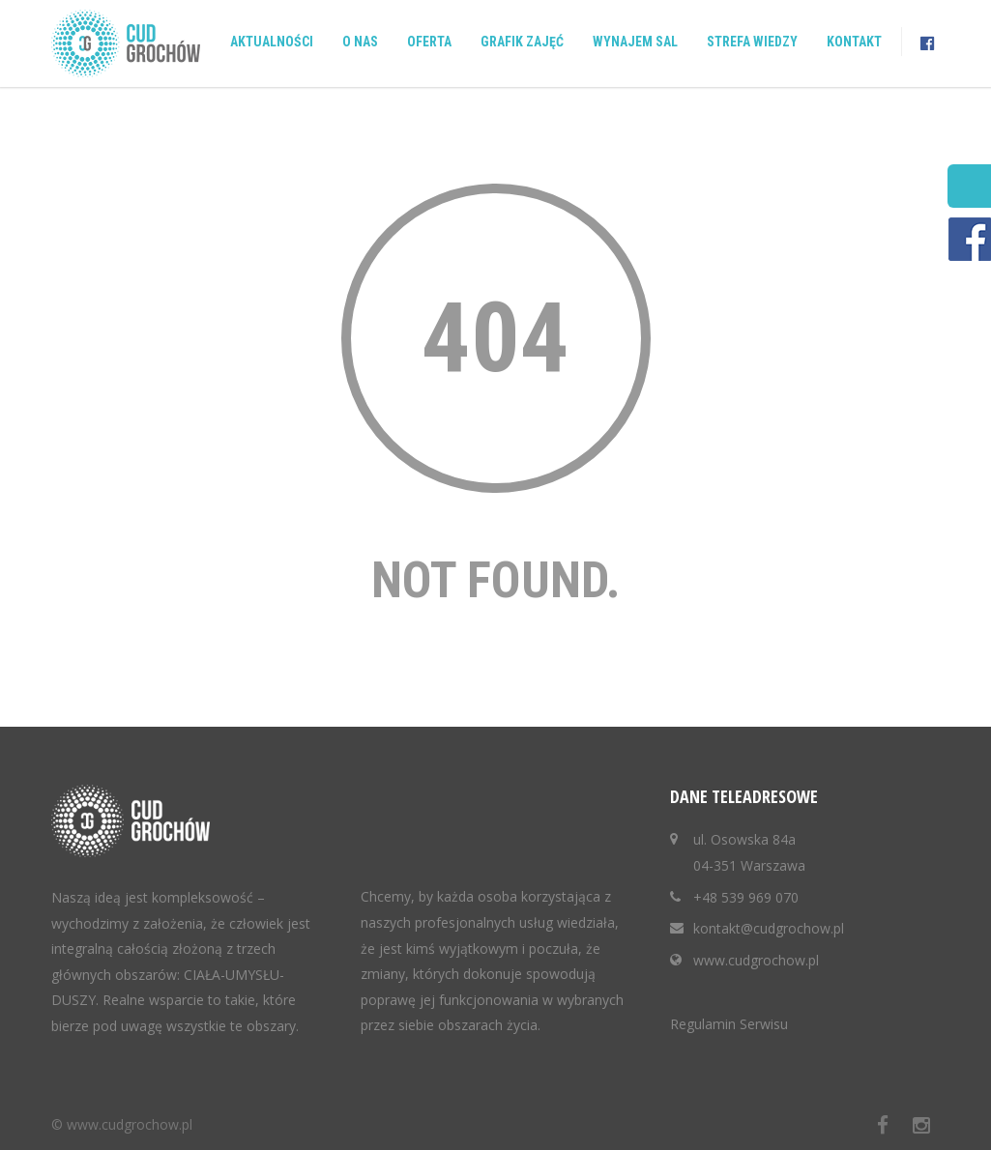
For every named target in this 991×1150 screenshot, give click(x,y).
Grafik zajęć (522, 41)
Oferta (429, 41)
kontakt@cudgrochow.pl (768, 928)
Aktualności (271, 41)
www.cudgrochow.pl (756, 960)
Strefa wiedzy (752, 41)
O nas (360, 41)
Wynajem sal (635, 41)
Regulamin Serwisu (729, 1024)
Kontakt (854, 41)
